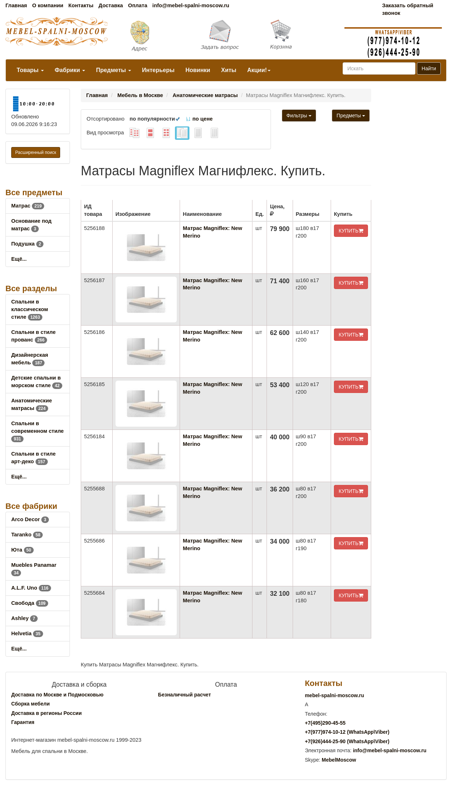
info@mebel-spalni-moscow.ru (190, 5)
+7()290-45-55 (325, 723)
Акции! (258, 70)
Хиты (228, 70)
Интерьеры (158, 70)
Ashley (24, 618)
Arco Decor (30, 519)
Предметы (113, 70)
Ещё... (19, 259)
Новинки (197, 70)
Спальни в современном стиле (37, 430)
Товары (30, 70)
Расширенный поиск (35, 152)
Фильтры (298, 115)
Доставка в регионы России (46, 713)
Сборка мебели (30, 704)
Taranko (27, 534)
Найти (429, 68)
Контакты (80, 5)
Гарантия (22, 722)
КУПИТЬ (351, 231)
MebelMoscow (339, 760)
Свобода (29, 603)
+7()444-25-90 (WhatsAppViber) (347, 741)
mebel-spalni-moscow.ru (334, 695)
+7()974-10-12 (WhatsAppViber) (347, 732)
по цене (199, 119)
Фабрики (70, 70)
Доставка (111, 5)
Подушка (27, 244)
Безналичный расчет (184, 695)
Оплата (137, 5)
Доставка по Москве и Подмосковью (57, 695)
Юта (22, 550)
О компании (47, 5)
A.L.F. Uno (31, 588)
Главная (16, 5)
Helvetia (27, 633)
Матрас (27, 206)
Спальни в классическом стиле (29, 309)
